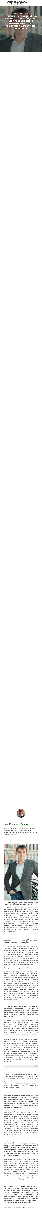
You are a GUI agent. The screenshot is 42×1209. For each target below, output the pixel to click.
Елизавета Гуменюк (19, 824)
